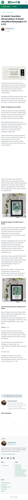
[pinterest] (17, 396)
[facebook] (5, 396)
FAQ (3, 491)
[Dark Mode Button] (26, 2)
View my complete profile (8, 454)
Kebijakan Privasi (6, 487)
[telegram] (14, 396)
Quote (17, 465)
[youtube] (8, 458)
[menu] (2, 2)
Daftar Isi (4, 484)
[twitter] (8, 396)
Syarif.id (16, 496)
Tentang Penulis (5, 482)
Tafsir (17, 470)
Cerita (17, 475)
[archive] (7, 465)
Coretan (18, 468)
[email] (20, 396)
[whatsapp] (11, 396)
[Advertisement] (14, 48)
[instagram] (11, 458)
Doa (23, 475)
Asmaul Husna (19, 473)
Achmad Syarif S (12, 442)
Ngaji (23, 470)
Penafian (4, 489)
